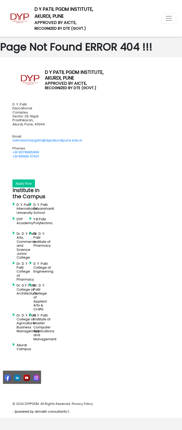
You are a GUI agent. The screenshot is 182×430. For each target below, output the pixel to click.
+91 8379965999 (25, 152)
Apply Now (24, 183)
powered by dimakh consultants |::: (43, 411)
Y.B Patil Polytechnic (43, 221)
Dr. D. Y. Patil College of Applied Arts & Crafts (40, 297)
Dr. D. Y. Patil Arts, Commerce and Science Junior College (26, 245)
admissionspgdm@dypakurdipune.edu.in (47, 140)
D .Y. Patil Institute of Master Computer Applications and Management (44, 327)
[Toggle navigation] (169, 18)
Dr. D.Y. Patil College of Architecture (27, 289)
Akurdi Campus (24, 347)
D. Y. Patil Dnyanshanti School (43, 209)
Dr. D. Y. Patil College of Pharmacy (25, 272)
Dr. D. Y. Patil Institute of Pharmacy (42, 240)
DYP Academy (25, 221)
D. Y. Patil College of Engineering (43, 268)
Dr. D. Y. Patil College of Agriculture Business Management (28, 323)
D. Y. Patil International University (27, 209)
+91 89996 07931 (25, 156)
